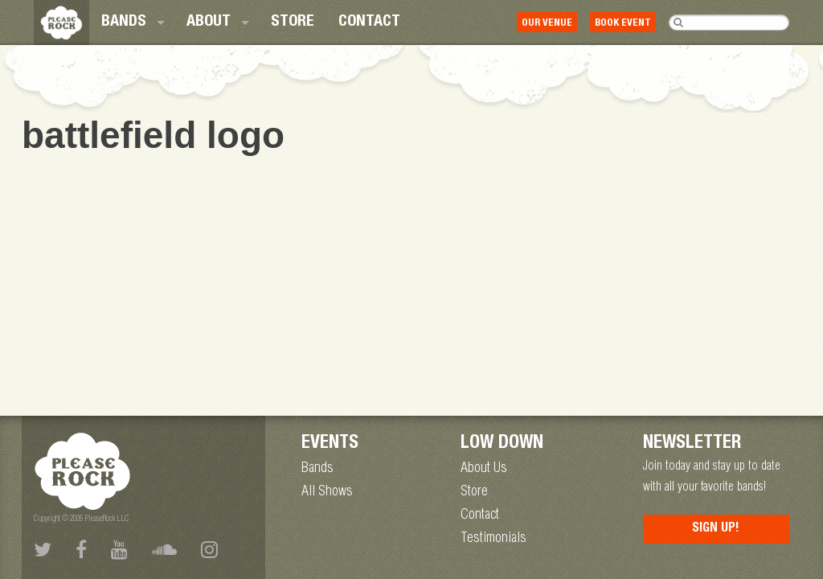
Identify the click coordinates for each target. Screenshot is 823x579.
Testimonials (493, 539)
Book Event (623, 23)
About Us (484, 469)
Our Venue (547, 23)
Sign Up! (715, 529)
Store (292, 22)
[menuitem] (131, 22)
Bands (123, 22)
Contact (369, 22)
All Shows (327, 492)
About (208, 22)
